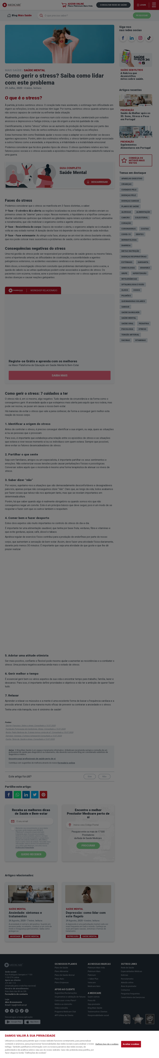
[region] (79, 1044)
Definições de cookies (107, 1044)
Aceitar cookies (131, 1044)
